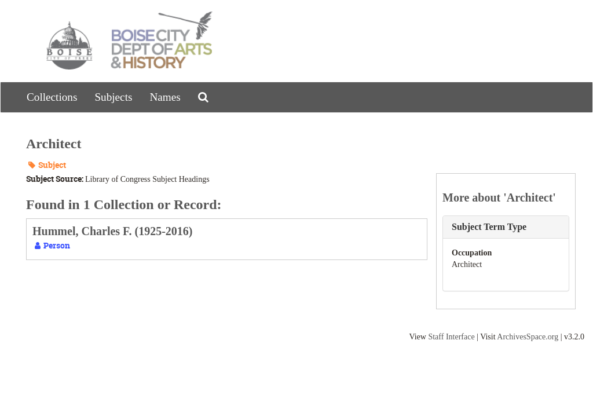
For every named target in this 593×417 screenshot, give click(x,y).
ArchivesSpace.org (527, 336)
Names (164, 97)
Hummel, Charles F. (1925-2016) (112, 231)
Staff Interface (451, 336)
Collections (52, 97)
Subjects (113, 97)
